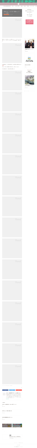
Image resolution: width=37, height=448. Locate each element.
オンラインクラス (29, 71)
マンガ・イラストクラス (6, 14)
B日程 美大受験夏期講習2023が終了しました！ (7, 417)
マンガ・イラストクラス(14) (4, 385)
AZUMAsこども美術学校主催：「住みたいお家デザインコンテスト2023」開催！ (11, 404)
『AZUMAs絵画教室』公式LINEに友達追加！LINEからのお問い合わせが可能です (29, 22)
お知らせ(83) (8, 385)
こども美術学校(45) (10, 385)
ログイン (31, 1)
